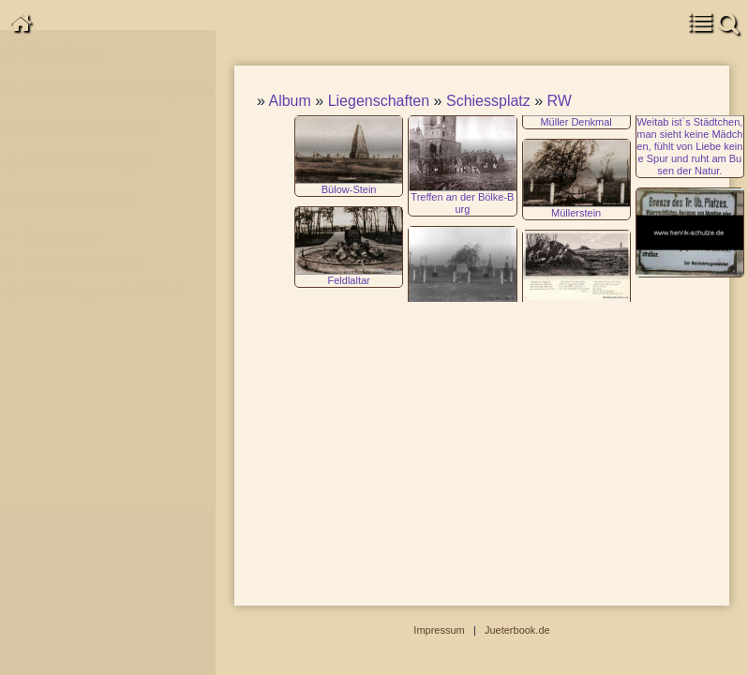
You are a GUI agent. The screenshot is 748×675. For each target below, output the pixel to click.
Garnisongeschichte (93, 147)
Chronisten (63, 74)
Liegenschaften (379, 101)
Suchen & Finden (81, 284)
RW (559, 101)
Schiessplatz (488, 101)
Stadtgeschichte (80, 220)
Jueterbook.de (517, 630)
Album (289, 101)
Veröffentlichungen (89, 183)
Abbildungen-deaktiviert (105, 312)
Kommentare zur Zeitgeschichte (123, 110)
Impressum (60, 257)
